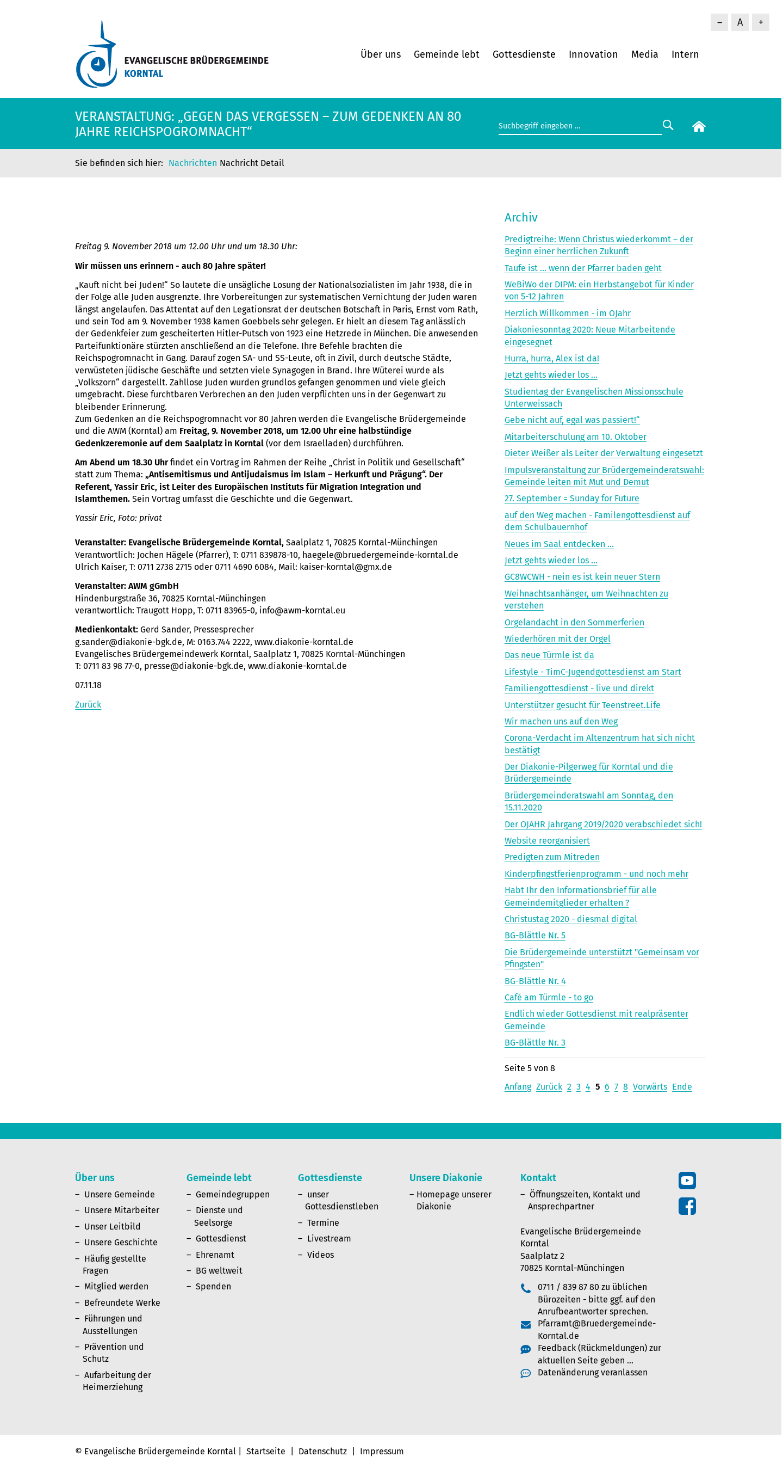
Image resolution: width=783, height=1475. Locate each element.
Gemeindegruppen (233, 1194)
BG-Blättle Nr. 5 (535, 935)
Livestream (329, 1238)
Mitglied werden (116, 1286)
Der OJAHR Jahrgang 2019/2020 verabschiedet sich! (603, 824)
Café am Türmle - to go (549, 997)
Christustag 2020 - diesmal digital (571, 919)
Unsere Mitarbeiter (121, 1210)
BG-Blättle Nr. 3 (535, 1042)
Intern (685, 54)
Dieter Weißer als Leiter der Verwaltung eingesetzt (604, 453)
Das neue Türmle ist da (549, 655)
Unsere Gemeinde (119, 1194)
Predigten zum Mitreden (552, 857)
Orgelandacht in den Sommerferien (574, 622)
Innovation (593, 54)
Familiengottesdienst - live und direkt (579, 688)
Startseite (265, 1451)
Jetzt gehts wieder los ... (551, 375)
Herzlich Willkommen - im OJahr (568, 313)
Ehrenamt (215, 1255)
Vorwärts (650, 1086)
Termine (323, 1223)
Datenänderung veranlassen (593, 1372)
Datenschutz (323, 1451)
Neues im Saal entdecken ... (559, 544)
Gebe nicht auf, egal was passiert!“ (572, 420)
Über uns (381, 54)
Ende (682, 1086)
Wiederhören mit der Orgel (558, 639)
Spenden (213, 1286)
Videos (320, 1255)
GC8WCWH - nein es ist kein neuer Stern (582, 576)
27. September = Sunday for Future (572, 498)
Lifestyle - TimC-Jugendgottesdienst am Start (593, 672)
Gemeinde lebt (447, 54)
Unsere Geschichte (121, 1242)
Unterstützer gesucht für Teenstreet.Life (583, 705)
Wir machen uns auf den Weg (561, 721)
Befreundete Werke (122, 1303)
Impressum (382, 1451)
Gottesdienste (524, 54)
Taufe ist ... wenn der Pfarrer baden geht (583, 268)
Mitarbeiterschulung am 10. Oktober (576, 437)
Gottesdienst (221, 1238)
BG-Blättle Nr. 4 (535, 981)
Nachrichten (193, 163)
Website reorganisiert (547, 840)
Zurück (88, 704)
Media (644, 54)
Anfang (518, 1086)
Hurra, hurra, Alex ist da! (552, 358)
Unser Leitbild (112, 1226)
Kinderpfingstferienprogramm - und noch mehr (596, 874)
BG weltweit (219, 1270)
